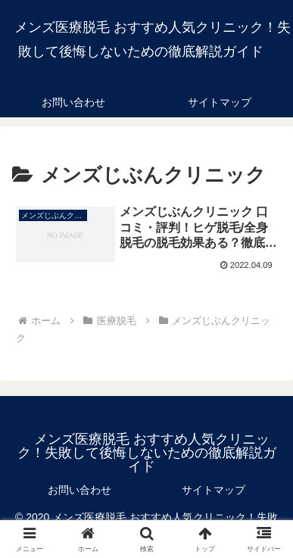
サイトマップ (213, 490)
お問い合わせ (79, 490)
